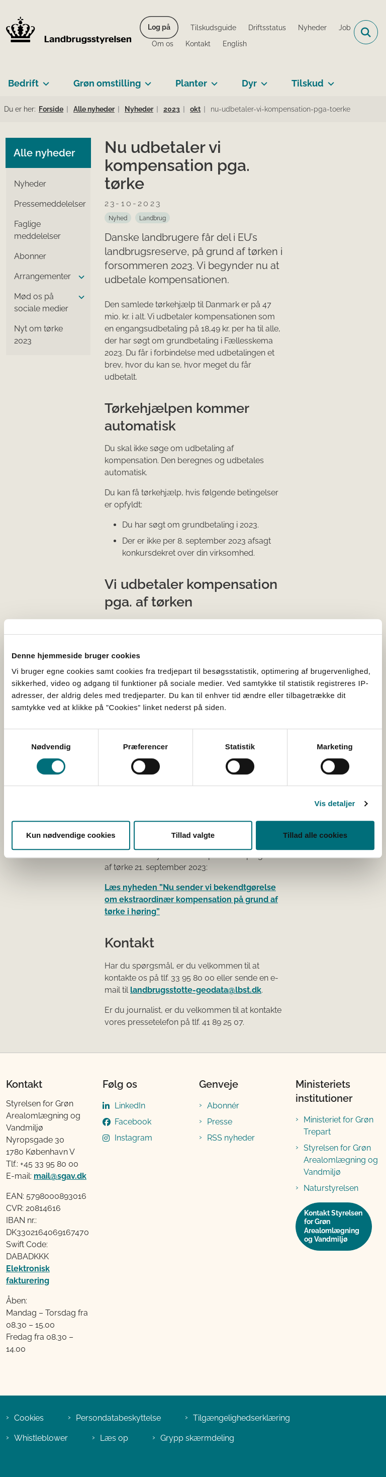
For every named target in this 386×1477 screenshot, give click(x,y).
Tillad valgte (193, 835)
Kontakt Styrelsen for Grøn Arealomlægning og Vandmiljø (333, 1226)
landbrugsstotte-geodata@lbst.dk (195, 990)
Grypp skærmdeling (197, 1438)
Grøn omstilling (107, 83)
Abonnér (223, 1105)
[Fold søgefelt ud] (366, 32)
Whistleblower (41, 1438)
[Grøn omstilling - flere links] (146, 79)
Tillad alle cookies (315, 835)
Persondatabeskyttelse (118, 1418)
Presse (219, 1121)
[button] (78, 277)
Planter (191, 83)
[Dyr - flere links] (262, 79)
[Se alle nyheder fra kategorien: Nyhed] (118, 217)
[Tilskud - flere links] (329, 79)
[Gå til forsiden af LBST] (66, 32)
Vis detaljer (335, 803)
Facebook (133, 1121)
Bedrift (23, 83)
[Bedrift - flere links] (44, 79)
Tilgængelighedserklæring (241, 1418)
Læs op (114, 1438)
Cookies (29, 1418)
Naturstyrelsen (331, 1188)
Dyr (249, 83)
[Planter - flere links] (212, 79)
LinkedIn (130, 1105)
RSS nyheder (231, 1138)
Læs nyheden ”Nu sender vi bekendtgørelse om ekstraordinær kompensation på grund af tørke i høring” (191, 899)
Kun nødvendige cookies (71, 835)
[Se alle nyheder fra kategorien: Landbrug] (152, 217)
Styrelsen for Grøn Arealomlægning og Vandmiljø (341, 1160)
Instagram (133, 1138)
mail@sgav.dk (60, 1176)
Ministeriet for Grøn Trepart (338, 1126)
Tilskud (308, 83)
